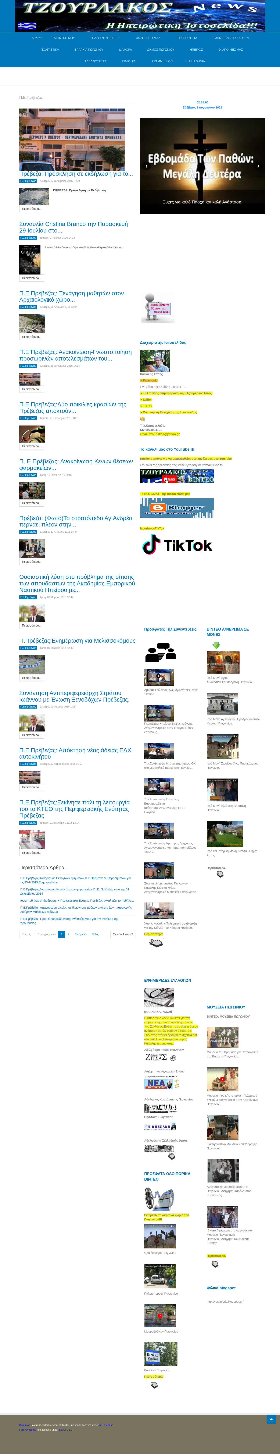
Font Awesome (27, 1429)
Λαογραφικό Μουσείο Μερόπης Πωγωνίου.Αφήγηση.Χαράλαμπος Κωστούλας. (229, 1191)
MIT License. (106, 1425)
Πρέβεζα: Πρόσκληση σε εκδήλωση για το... (76, 173)
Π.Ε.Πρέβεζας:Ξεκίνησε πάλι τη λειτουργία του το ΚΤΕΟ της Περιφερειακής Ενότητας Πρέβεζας (74, 809)
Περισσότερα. (216, 868)
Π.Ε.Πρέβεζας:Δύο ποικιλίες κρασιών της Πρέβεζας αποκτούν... (72, 407)
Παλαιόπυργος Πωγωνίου (161, 1293)
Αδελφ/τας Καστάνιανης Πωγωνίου (169, 1099)
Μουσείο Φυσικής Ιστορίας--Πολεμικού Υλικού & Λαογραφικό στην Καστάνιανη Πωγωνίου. (232, 1100)
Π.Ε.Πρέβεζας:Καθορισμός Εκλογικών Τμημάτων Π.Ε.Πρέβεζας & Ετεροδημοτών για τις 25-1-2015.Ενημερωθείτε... (75, 880)
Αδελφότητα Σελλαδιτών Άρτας (166, 1140)
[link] (176, 393)
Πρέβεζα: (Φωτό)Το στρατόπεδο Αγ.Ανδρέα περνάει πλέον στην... (75, 521)
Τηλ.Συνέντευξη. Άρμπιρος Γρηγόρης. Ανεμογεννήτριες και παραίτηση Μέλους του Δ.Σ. (170, 848)
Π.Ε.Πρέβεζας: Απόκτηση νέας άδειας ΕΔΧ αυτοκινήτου (75, 753)
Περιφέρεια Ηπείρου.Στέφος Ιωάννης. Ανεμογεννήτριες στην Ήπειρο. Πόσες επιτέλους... (169, 728)
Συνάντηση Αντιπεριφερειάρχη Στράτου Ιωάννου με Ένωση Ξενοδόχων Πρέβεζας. (74, 696)
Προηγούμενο (46, 934)
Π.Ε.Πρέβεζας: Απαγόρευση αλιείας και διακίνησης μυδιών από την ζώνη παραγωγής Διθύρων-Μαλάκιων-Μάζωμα (76, 910)
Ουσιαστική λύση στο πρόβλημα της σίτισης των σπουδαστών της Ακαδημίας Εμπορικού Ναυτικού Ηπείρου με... (77, 583)
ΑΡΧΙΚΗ (37, 37)
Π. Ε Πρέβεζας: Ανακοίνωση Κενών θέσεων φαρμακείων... (76, 464)
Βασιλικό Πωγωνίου (157, 1370)
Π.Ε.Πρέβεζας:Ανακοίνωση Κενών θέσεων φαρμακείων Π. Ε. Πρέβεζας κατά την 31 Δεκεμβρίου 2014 (74, 891)
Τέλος (95, 934)
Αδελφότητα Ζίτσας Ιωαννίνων (164, 1050)
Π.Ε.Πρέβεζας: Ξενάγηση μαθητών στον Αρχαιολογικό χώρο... (71, 296)
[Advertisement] (96, 75)
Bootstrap (24, 1425)
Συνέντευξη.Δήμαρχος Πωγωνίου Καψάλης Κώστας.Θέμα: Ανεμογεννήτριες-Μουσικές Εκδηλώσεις (170, 888)
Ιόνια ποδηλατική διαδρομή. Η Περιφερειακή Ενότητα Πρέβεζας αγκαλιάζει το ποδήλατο (77, 900)
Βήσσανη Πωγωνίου (158, 1117)
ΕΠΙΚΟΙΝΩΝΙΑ (195, 61)
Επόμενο (81, 934)
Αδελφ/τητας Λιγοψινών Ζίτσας (164, 1071)
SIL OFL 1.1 (65, 1429)
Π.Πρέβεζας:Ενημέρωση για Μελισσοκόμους (77, 640)
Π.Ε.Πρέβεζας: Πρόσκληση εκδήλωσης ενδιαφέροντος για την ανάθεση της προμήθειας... (69, 921)
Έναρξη (27, 934)
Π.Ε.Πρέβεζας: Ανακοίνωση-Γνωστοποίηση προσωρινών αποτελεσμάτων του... (75, 355)
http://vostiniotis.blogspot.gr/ (225, 1301)
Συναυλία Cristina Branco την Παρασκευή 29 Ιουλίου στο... (73, 227)
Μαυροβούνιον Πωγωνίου (161, 1331)
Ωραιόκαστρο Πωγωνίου (160, 1253)
